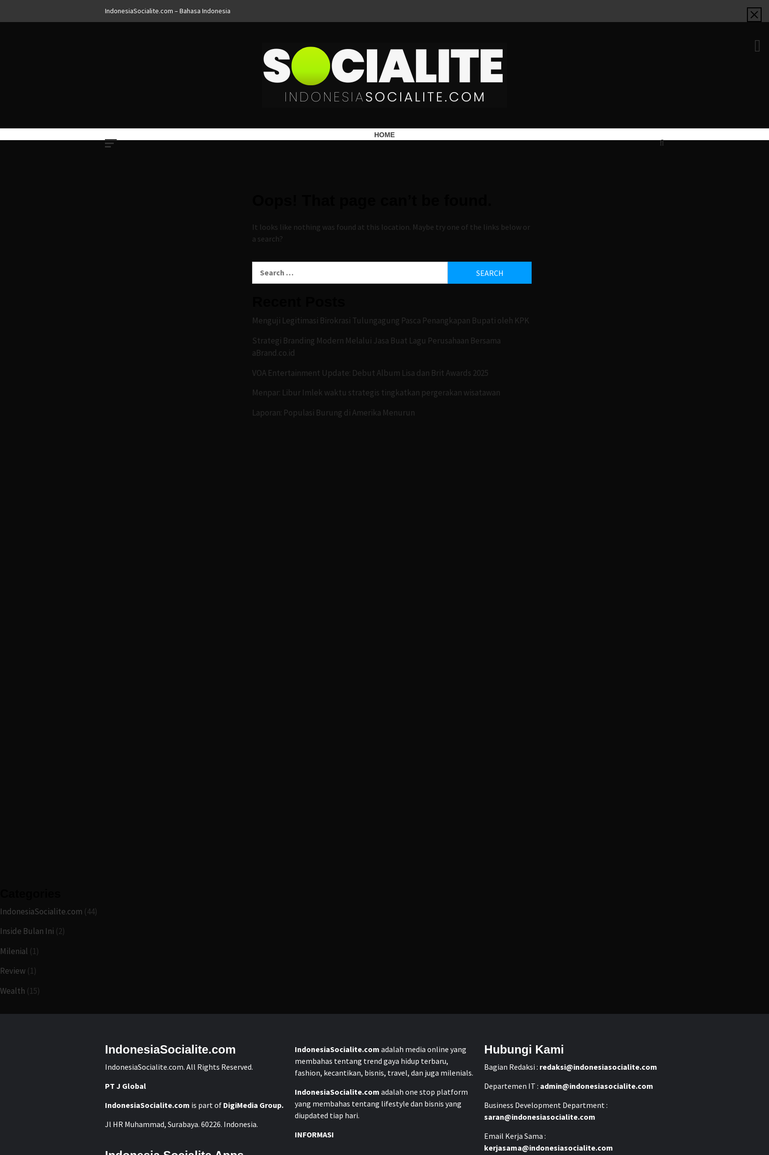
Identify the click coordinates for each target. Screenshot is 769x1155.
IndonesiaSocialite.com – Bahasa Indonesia (168, 10)
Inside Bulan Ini (27, 931)
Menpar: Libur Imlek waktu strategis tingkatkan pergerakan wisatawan (376, 392)
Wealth (12, 990)
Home (384, 135)
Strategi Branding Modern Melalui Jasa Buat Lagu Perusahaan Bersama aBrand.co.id (376, 347)
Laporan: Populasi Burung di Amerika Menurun (333, 412)
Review (13, 970)
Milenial (14, 951)
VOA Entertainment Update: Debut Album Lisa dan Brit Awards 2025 (370, 373)
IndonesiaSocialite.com (41, 911)
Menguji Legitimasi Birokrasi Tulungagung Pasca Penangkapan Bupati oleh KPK (390, 320)
